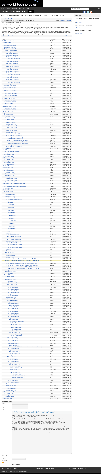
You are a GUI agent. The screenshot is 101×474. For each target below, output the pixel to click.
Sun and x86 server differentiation (13, 234)
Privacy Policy (54, 468)
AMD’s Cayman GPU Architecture (83, 25)
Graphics (14, 8)
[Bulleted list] (35, 412)
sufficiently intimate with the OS (18, 375)
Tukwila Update (9, 18)
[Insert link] (17, 412)
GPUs (6, 11)
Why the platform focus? (7, 111)
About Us (4, 468)
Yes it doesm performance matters (11, 149)
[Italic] (15, 412)
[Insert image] (32, 412)
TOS (85, 468)
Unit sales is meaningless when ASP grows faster (17, 140)
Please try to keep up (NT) (16, 367)
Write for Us (47, 468)
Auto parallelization (7, 185)
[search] (80, 8)
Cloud (2, 8)
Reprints (15, 468)
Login (98, 8)
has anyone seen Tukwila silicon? (17, 321)
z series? (8, 262)
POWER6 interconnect (8, 103)
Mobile (8, 8)
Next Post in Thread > (65, 36)
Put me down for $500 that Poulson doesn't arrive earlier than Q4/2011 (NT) (25, 346)
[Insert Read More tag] (47, 412)
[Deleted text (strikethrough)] (26, 412)
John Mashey (79, 22)
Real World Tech (21, 3)
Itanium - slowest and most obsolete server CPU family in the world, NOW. (20, 258)
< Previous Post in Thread (8, 36)
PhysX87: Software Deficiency (83, 30)
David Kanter (79, 27)
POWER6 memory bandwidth (8, 98)
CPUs (2, 11)
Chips (20, 8)
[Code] (43, 412)
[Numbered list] (37, 412)
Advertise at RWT (39, 468)
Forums (31, 11)
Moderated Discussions (65, 20)
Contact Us (9, 468)
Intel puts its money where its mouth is (13, 197)
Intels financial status (11, 388)
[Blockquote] (22, 412)
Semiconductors (15, 11)
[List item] (40, 412)
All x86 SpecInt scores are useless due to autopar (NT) (14, 183)
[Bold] (13, 412)
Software (26, 8)
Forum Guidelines (72, 468)
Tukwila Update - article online (8, 40)
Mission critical (10, 231)
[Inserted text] (29, 412)
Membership (80, 468)
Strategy (24, 11)
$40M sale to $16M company (15, 334)
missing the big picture (9, 252)
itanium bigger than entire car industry (14, 133)
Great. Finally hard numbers (11, 52)
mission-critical (10, 202)
